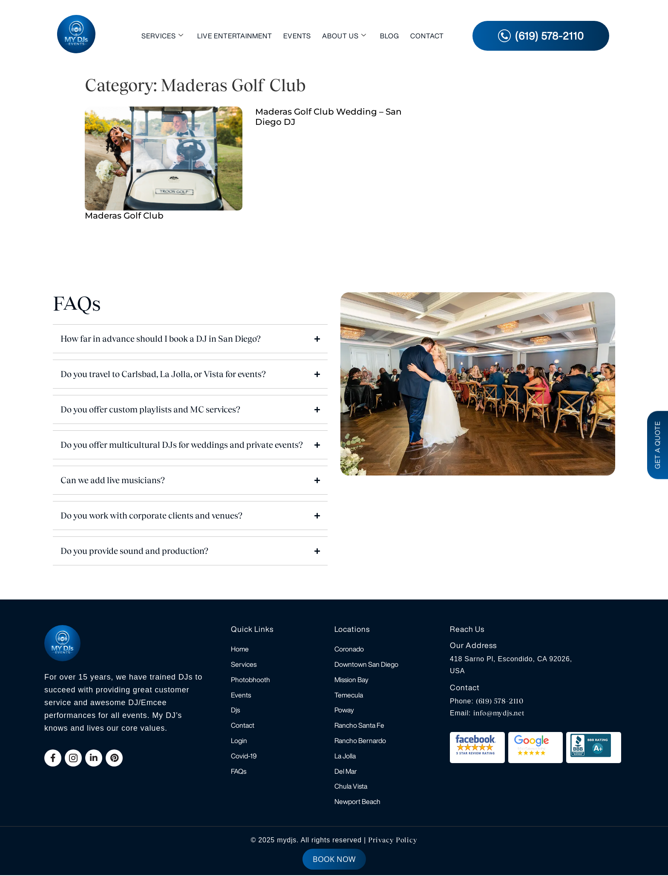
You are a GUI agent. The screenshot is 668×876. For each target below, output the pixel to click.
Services (162, 35)
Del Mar (345, 771)
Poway (344, 710)
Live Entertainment (234, 35)
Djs (235, 710)
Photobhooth (250, 679)
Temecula (348, 695)
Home (240, 648)
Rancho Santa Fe (359, 725)
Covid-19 (244, 756)
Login (239, 741)
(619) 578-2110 (500, 701)
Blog (389, 35)
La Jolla (345, 756)
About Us (344, 35)
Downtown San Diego (366, 664)
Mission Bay (351, 679)
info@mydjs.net (499, 713)
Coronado (349, 648)
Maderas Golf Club (124, 215)
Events (297, 35)
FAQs (238, 771)
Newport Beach (357, 802)
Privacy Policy (392, 841)
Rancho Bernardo (360, 741)
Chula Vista (350, 787)
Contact (427, 35)
